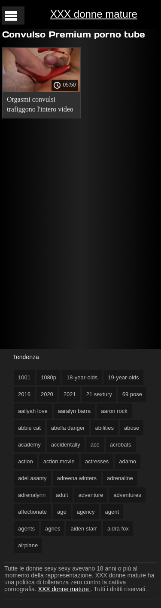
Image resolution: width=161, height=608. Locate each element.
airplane (28, 545)
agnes (52, 528)
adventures (127, 495)
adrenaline (120, 478)
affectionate (32, 512)
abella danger (68, 428)
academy (29, 444)
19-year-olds (123, 377)
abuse (131, 428)
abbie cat (29, 428)
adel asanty (32, 478)
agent (112, 512)
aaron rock (114, 411)
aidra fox (118, 528)
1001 (24, 377)
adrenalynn (32, 495)
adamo (127, 461)
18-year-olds (82, 377)
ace (95, 444)
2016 (24, 394)
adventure (91, 495)
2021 (70, 394)
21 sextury (99, 394)
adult (62, 495)
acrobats (120, 444)
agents (26, 528)
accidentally (65, 444)
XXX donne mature (93, 14)
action (25, 461)
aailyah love (33, 411)
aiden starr (83, 528)
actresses (97, 461)
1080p (48, 377)
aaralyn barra (74, 411)
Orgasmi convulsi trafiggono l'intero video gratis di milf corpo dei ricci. (40, 106)
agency (86, 512)
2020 (47, 394)
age (62, 512)
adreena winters (77, 478)
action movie (59, 461)
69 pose (132, 394)
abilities (104, 428)
